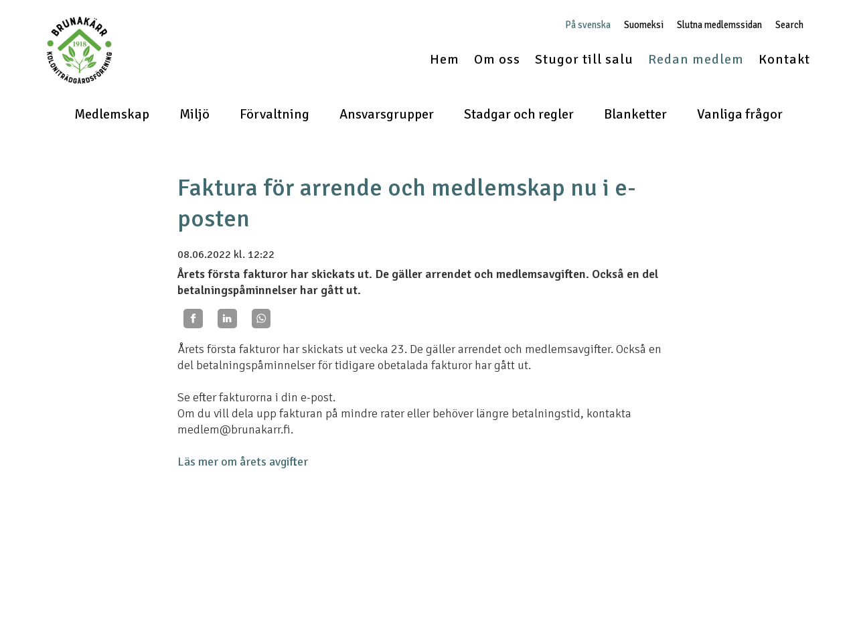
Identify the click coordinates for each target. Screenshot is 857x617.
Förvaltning (274, 114)
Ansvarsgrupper (386, 114)
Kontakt (784, 59)
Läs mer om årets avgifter (242, 461)
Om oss (497, 59)
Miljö (194, 114)
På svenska (588, 25)
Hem (444, 59)
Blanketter (635, 114)
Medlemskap (111, 114)
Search (789, 25)
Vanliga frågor (740, 114)
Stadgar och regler (519, 114)
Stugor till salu (584, 59)
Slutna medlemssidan (719, 25)
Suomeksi (644, 25)
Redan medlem (696, 59)
